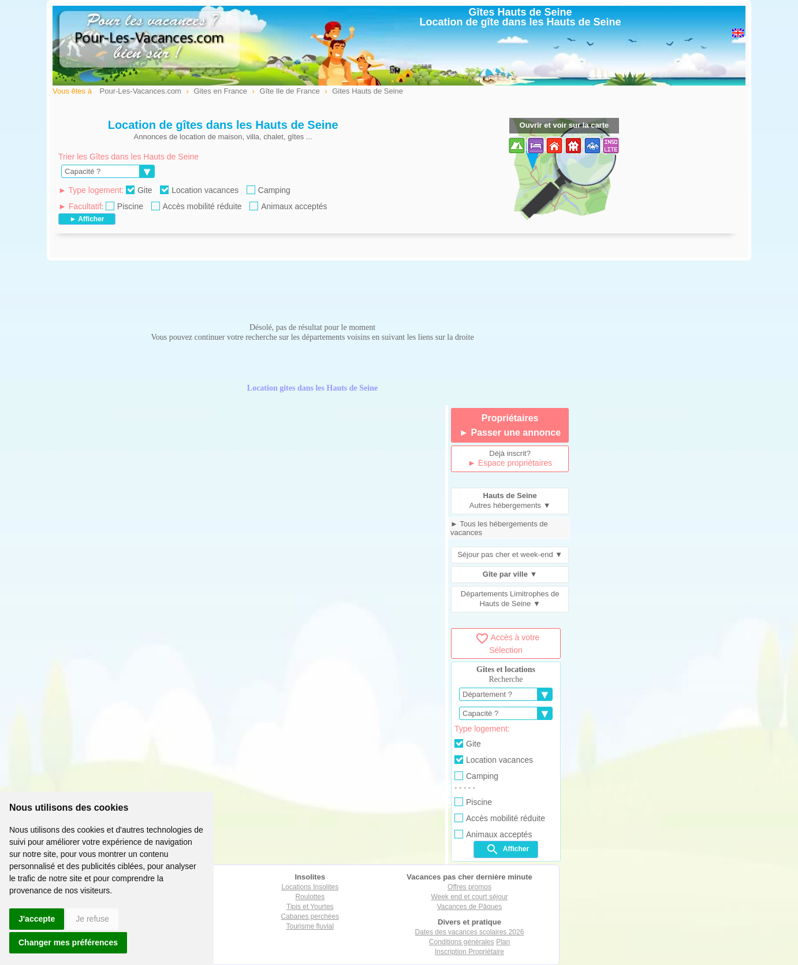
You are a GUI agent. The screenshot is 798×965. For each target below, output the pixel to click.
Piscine (124, 206)
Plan (503, 942)
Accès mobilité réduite (196, 206)
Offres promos (469, 887)
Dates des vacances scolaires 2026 (469, 932)
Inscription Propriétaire (469, 952)
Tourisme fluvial (310, 926)
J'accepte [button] (36, 918)
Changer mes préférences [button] (68, 942)
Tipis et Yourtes (310, 907)
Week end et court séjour (469, 897)
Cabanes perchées (310, 916)
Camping (268, 190)
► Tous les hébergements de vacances (499, 528)
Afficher (507, 849)
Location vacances (199, 190)
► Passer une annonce (510, 432)
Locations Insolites (309, 887)
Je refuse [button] (92, 918)
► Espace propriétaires (510, 462)
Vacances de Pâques (469, 907)
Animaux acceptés (288, 206)
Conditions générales (461, 942)
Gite (139, 190)
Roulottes (310, 897)
